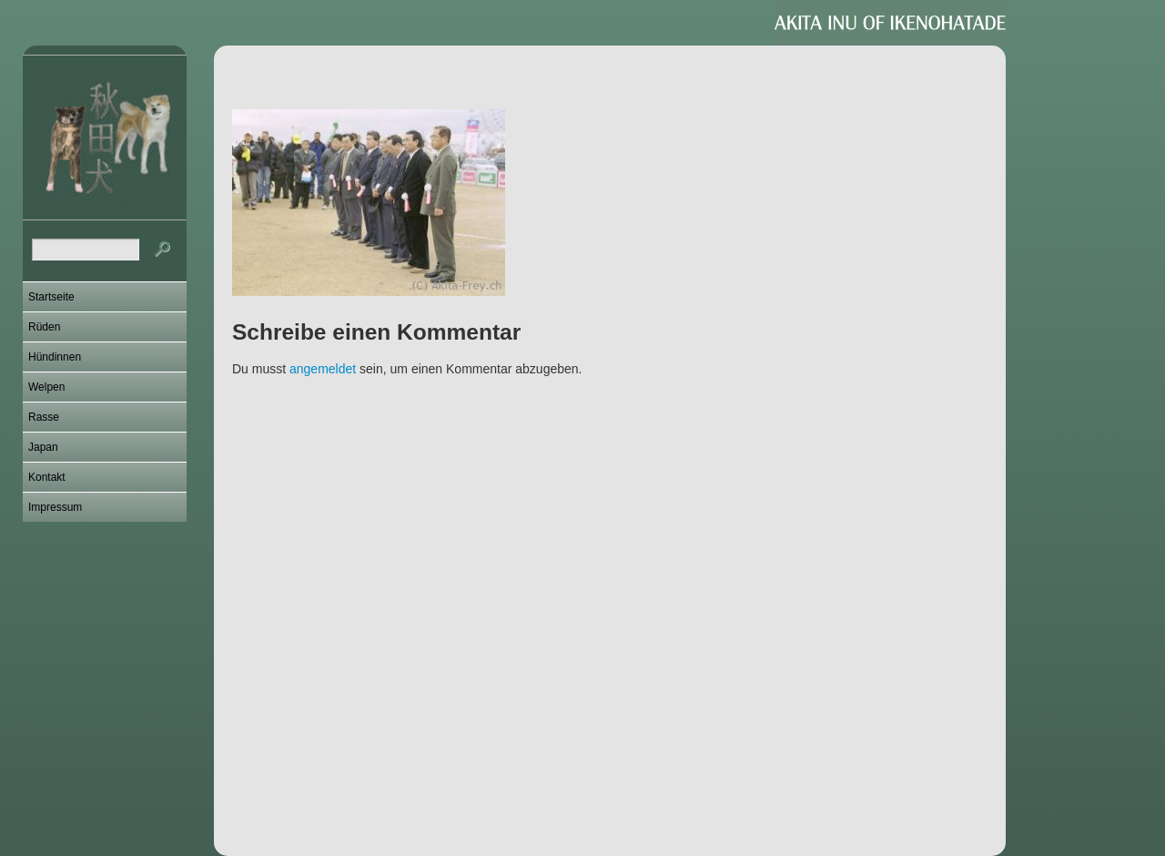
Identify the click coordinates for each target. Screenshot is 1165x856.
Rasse (43, 417)
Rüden (44, 327)
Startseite (51, 296)
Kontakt (47, 477)
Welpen (46, 387)
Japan (43, 447)
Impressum (55, 507)
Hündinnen (54, 357)
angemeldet (322, 369)
